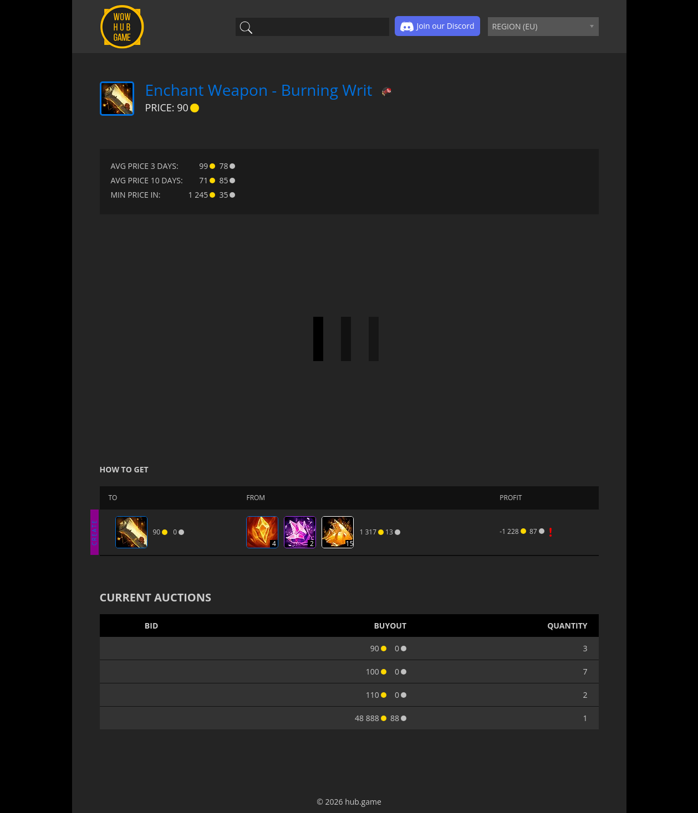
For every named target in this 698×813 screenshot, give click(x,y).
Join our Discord (437, 26)
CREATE (94, 532)
